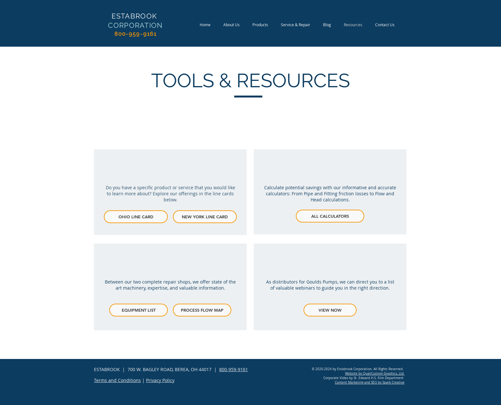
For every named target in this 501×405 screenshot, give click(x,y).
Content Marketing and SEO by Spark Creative (370, 382)
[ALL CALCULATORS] (330, 216)
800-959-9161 (233, 369)
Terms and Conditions (117, 380)
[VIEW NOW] (330, 310)
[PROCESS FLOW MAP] (202, 310)
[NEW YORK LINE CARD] (205, 216)
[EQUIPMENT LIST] (138, 310)
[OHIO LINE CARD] (136, 216)
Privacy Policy (160, 380)
